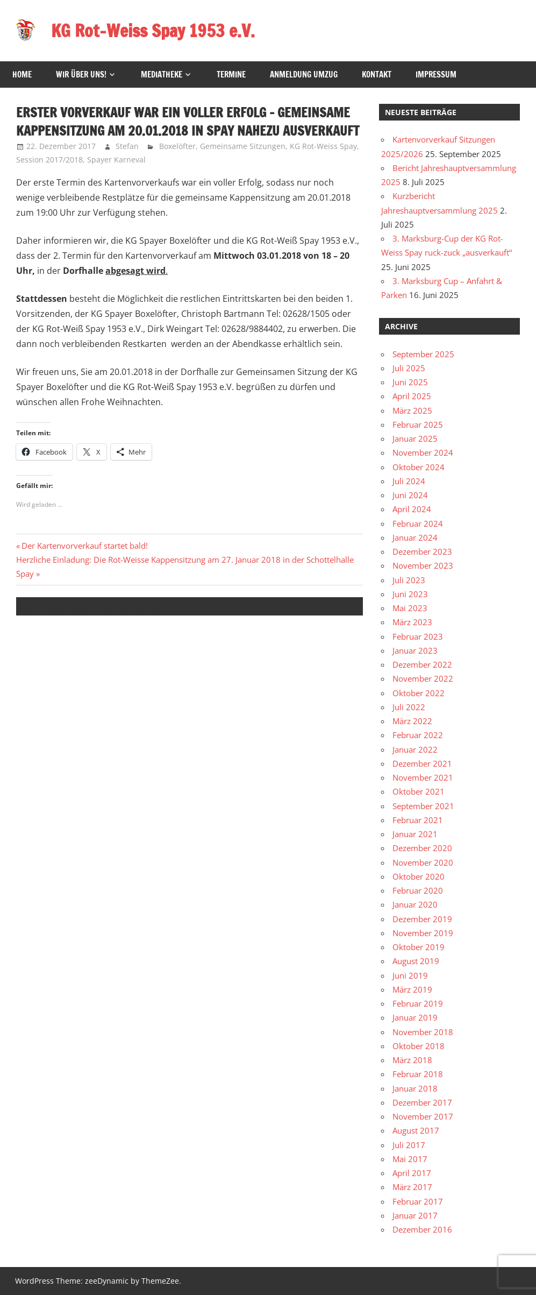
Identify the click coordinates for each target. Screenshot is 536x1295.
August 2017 (415, 1130)
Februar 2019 (417, 1003)
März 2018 (412, 1060)
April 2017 (411, 1172)
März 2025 (412, 410)
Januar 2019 (415, 1017)
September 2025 (423, 354)
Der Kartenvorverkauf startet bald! (84, 545)
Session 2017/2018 (49, 159)
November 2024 (422, 452)
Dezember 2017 (422, 1102)
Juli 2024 (408, 481)
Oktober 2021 (418, 791)
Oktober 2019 (418, 947)
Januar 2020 (415, 904)
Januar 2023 (415, 650)
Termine (231, 74)
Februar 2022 (417, 735)
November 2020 (422, 862)
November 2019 (422, 933)
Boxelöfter (177, 146)
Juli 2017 (408, 1145)
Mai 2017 (409, 1159)
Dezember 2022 (422, 664)
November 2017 (422, 1116)
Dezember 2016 (422, 1229)
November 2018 (422, 1032)
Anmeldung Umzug (304, 74)
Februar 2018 (417, 1073)
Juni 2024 (410, 495)
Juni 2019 (410, 975)
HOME (22, 74)
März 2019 (412, 989)
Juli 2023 (408, 580)
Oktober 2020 (418, 876)
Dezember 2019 (422, 919)
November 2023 (422, 565)
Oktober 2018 (418, 1046)
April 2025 (411, 396)
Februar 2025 (417, 424)
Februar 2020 (417, 890)
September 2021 (423, 806)
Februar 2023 (417, 636)
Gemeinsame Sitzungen (242, 146)
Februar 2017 (417, 1201)
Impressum (436, 74)
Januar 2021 (415, 834)
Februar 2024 (417, 523)
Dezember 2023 (422, 551)
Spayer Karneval (116, 159)
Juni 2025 (410, 382)
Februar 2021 (417, 820)
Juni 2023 (410, 594)
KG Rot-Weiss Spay (323, 146)
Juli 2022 (408, 707)
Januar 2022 (415, 749)
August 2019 (415, 961)
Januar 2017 (415, 1215)
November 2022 (422, 678)
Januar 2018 (415, 1088)
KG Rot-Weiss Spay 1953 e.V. (153, 30)
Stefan (127, 146)
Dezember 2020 (422, 848)
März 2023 (412, 622)
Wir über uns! (81, 74)
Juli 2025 (408, 368)
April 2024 (411, 509)
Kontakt (376, 74)
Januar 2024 (415, 537)
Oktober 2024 (418, 467)
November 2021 (422, 777)
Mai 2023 (409, 608)
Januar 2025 (415, 438)
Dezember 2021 (422, 763)
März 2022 (412, 721)
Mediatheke (161, 74)
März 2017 (412, 1186)
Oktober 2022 (418, 693)
